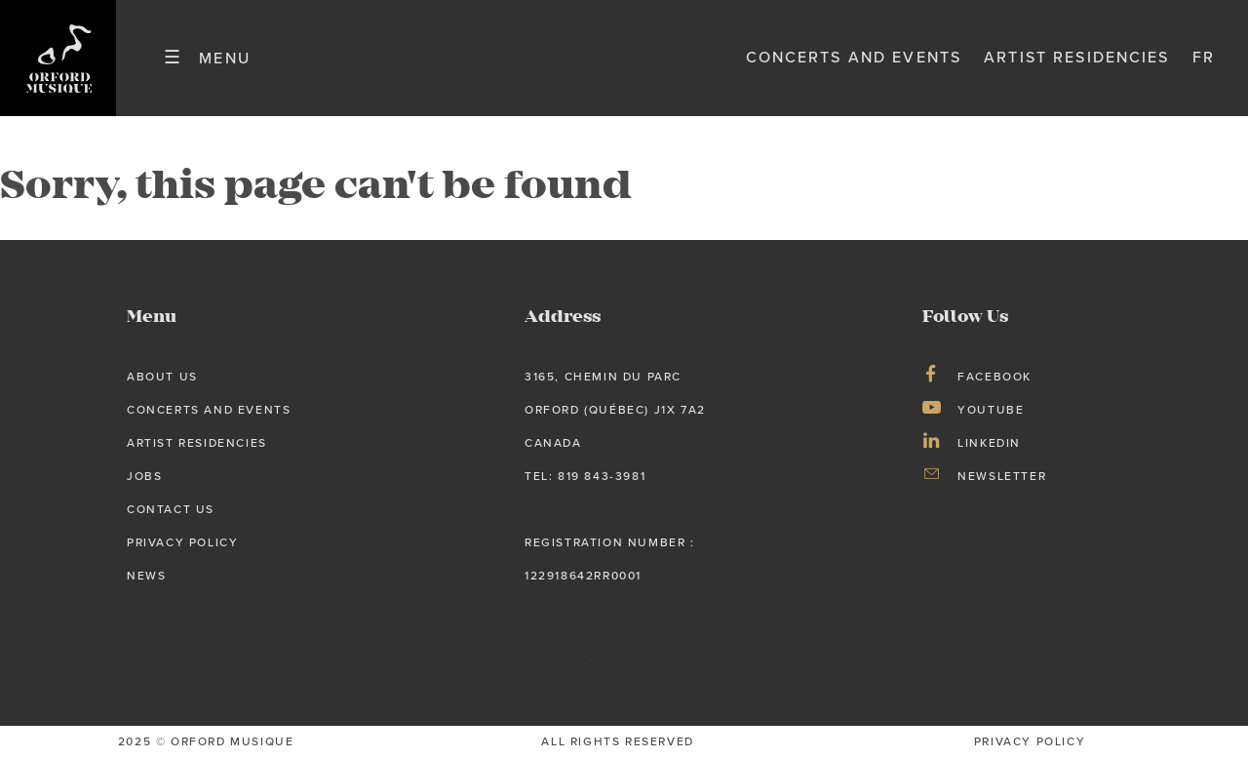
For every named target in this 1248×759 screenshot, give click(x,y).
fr (1203, 57)
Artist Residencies (1076, 57)
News (146, 575)
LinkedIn (989, 443)
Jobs (144, 476)
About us (162, 376)
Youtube (990, 410)
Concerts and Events (854, 57)
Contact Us (170, 509)
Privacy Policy (182, 542)
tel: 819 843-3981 (585, 476)
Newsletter (1001, 476)
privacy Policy (1029, 741)
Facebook (994, 376)
